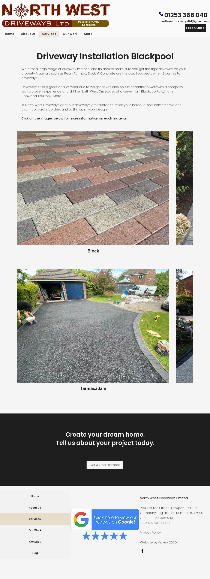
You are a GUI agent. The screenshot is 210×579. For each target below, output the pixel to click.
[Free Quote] (195, 28)
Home (35, 496)
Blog (35, 553)
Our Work (34, 530)
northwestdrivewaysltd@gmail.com (184, 21)
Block (91, 73)
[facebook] (142, 551)
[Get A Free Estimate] (105, 465)
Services (35, 519)
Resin (68, 73)
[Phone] (161, 14)
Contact (35, 541)
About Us (35, 507)
